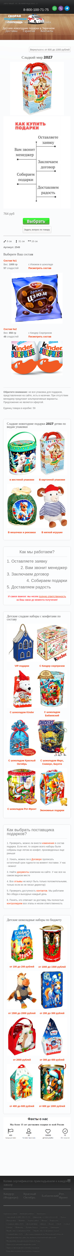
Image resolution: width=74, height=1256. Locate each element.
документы (23, 872)
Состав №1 (10, 260)
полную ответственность (52, 596)
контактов (41, 890)
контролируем (14, 903)
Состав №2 (10, 329)
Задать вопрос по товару (37, 230)
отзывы (18, 881)
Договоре (36, 859)
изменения (48, 843)
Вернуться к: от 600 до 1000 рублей (50, 49)
